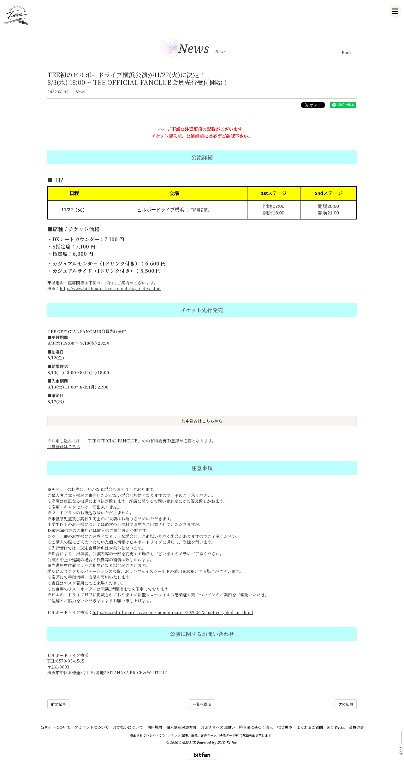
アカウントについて (91, 727)
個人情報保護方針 (181, 727)
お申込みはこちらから (202, 421)
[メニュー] (395, 11)
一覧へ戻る (202, 704)
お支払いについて (128, 727)
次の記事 (345, 704)
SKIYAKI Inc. (227, 742)
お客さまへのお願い (218, 727)
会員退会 (356, 727)
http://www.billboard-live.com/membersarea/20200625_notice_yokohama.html (172, 612)
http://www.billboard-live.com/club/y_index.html (110, 288)
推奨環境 (284, 727)
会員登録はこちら (63, 446)
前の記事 (58, 704)
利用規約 (154, 727)
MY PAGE (336, 727)
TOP (401, 750)
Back (347, 53)
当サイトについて (55, 727)
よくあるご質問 (309, 727)
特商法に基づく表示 (256, 727)
